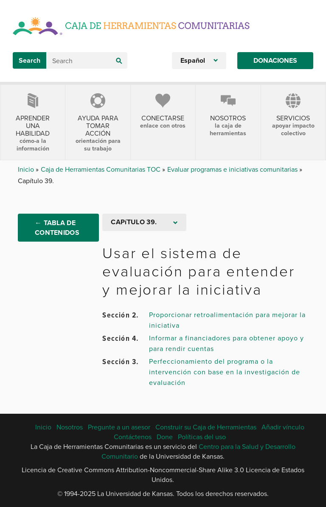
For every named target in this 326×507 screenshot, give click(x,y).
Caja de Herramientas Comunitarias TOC (101, 169)
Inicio (27, 169)
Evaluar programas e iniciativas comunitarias (233, 169)
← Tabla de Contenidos (57, 227)
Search (29, 60)
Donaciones (275, 60)
